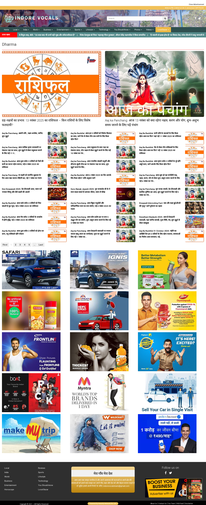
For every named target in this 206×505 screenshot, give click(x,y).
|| (118, 35)
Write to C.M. (180, 8)
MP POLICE (200, 8)
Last (41, 245)
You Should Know (122, 30)
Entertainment (64, 30)
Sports (78, 30)
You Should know (45, 485)
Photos (138, 30)
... (34, 245)
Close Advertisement (196, 4)
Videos (149, 30)
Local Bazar (163, 30)
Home (6, 30)
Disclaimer (189, 503)
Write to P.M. (169, 8)
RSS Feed (180, 503)
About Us (153, 503)
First (5, 245)
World (36, 30)
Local (16, 30)
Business (48, 30)
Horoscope (9, 489)
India (26, 30)
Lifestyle (90, 30)
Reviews (41, 468)
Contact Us (163, 503)
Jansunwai (190, 8)
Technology (104, 30)
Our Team (171, 503)
